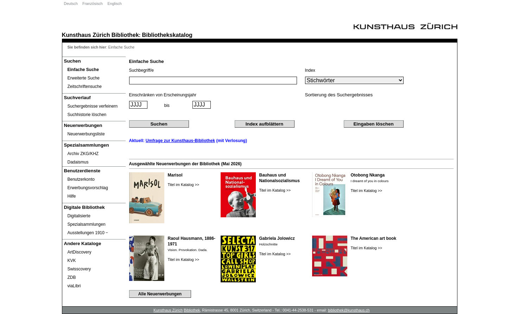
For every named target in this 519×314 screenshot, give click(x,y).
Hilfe (72, 196)
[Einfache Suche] (94, 69)
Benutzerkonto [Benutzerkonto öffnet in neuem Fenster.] (81, 179)
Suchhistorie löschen (87, 114)
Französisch (92, 3)
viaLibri (74, 285)
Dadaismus (78, 162)
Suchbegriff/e (141, 70)
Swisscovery (79, 269)
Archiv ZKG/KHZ (83, 153)
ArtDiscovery (79, 252)
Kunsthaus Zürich (86, 35)
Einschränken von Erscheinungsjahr (162, 94)
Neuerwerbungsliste (86, 134)
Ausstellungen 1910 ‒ (88, 232)
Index (310, 70)
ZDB (72, 277)
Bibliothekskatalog (167, 35)
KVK (72, 260)
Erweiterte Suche (84, 78)
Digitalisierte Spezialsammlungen (87, 220)
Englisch (114, 3)
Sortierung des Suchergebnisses (339, 94)
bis (167, 105)
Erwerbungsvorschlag (88, 187)
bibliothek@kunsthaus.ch (349, 310)
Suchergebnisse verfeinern (93, 106)
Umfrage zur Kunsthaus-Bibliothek (180, 140)
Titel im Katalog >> (184, 184)
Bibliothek (125, 35)
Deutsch (71, 3)
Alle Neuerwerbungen (160, 293)
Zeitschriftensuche (85, 86)
